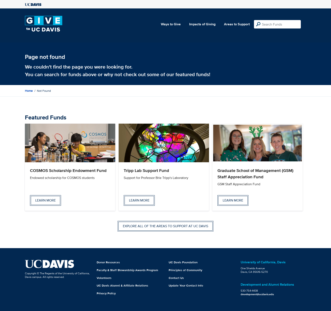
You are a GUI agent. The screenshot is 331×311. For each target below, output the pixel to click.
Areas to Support (237, 24)
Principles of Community (185, 270)
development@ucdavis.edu (257, 294)
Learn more (45, 200)
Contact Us (176, 278)
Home (29, 91)
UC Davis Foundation (183, 262)
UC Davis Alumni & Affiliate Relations (122, 285)
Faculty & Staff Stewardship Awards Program (127, 270)
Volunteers (104, 278)
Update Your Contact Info (186, 285)
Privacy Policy (106, 293)
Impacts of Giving (202, 24)
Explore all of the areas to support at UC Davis (165, 226)
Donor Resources (108, 262)
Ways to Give (171, 24)
